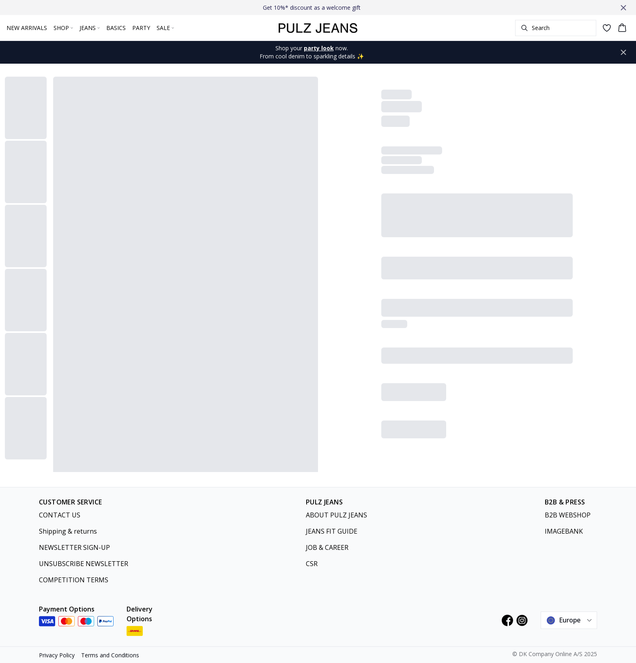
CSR (312, 563)
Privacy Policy (57, 655)
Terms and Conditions (110, 655)
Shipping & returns (68, 531)
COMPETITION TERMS (73, 579)
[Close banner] (623, 8)
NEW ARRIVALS (26, 28)
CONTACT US (59, 515)
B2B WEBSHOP (568, 515)
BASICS (116, 28)
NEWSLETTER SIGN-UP (74, 547)
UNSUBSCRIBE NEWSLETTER (83, 563)
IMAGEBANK (564, 531)
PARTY (141, 28)
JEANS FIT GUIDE (331, 531)
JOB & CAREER (327, 547)
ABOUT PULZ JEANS (336, 515)
